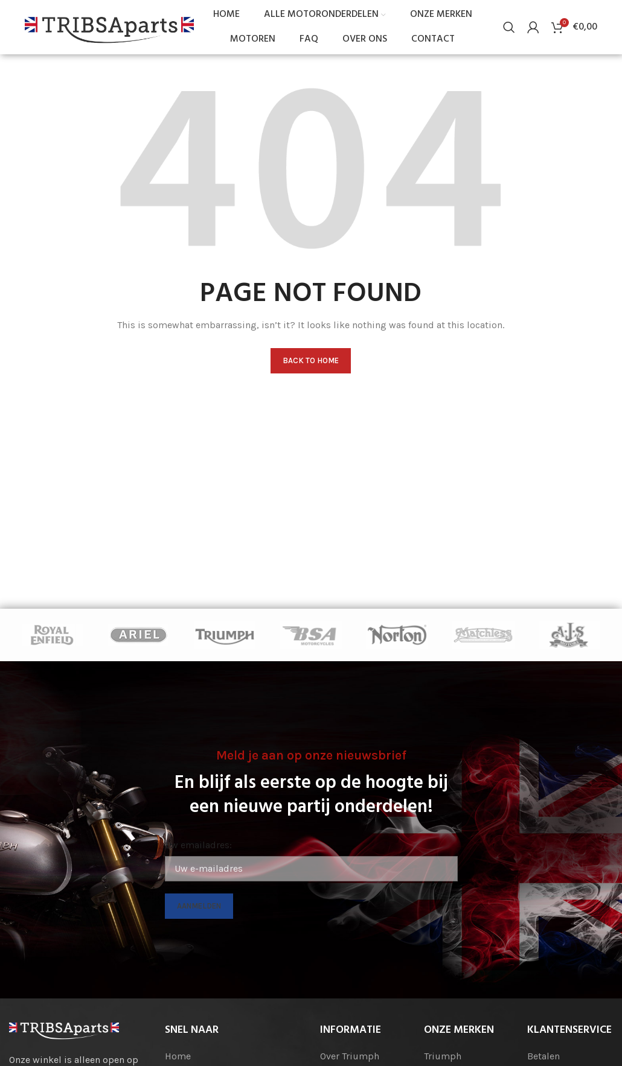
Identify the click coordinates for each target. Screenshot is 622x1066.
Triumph (442, 1056)
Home (178, 1056)
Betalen (543, 1056)
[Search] (509, 27)
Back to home (311, 360)
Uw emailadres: (198, 845)
